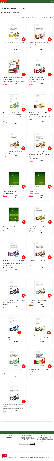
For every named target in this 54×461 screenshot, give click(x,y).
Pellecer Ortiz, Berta (40, 116)
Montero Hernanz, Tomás (34, 81)
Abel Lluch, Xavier (32, 116)
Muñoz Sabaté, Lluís (33, 228)
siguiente (51, 17)
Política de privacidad (29, 432)
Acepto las (27, 445)
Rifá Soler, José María (12, 337)
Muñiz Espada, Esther (46, 337)
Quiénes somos (14, 432)
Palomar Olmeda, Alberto (8, 46)
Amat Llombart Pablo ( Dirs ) (35, 337)
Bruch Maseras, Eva (33, 373)
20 (40, 17)
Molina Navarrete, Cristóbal (34, 302)
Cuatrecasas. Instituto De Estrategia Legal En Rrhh (13, 408)
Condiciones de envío (38, 432)
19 (38, 17)
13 (26, 17)
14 (28, 17)
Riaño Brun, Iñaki (7, 153)
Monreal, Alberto (6, 228)
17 (34, 17)
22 (44, 17)
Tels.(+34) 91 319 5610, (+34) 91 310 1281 (45, 439)
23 (46, 17)
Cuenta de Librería (21, 432)
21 (42, 17)
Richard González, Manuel (8, 267)
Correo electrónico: (27, 441)
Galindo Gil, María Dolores (19, 81)
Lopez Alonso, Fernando (33, 46)
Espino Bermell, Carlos (33, 264)
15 (30, 17)
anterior (22, 17)
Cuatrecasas (5, 304)
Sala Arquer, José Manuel (8, 193)
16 (32, 17)
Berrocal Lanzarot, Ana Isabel (34, 158)
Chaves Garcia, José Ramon (8, 81)
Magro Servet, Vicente (7, 119)
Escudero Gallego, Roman (34, 193)
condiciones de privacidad (29, 445)
